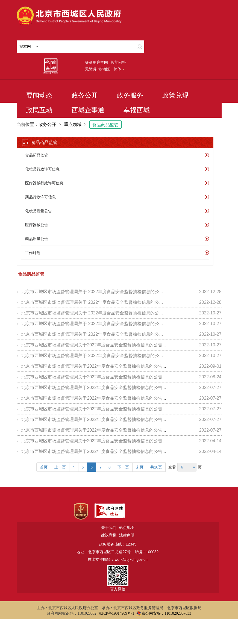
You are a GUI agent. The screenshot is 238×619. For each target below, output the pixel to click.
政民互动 (39, 110)
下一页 (123, 467)
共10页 (156, 467)
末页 (139, 467)
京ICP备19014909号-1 (116, 613)
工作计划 (32, 252)
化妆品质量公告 (38, 211)
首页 (44, 467)
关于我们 (108, 527)
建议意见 (108, 535)
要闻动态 (39, 95)
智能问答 (118, 62)
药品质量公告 (36, 239)
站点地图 (126, 527)
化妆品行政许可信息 (42, 169)
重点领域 (72, 124)
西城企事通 (88, 110)
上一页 (60, 467)
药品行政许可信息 (40, 197)
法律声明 (126, 535)
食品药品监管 (105, 124)
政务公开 (85, 95)
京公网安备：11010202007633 (166, 613)
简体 (119, 69)
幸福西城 (137, 110)
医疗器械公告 (36, 225)
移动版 (104, 69)
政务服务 (130, 95)
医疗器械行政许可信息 (44, 183)
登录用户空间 (96, 62)
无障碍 (90, 69)
